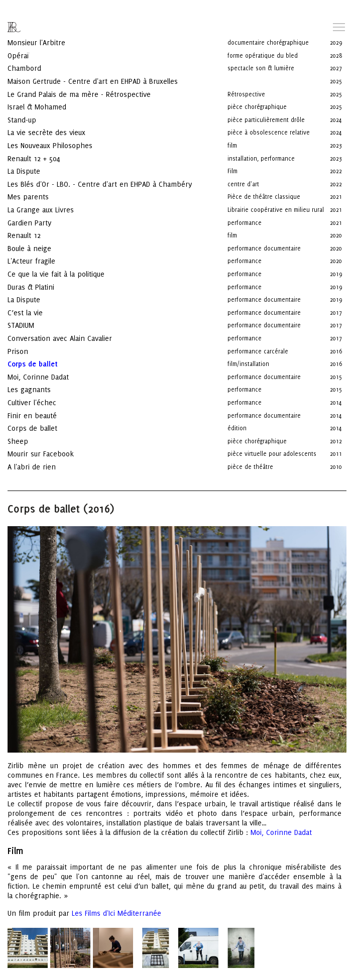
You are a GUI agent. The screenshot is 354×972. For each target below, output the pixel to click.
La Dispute (33, 157)
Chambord (33, 54)
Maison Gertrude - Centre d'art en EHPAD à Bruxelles (102, 67)
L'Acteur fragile (40, 247)
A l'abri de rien (41, 452)
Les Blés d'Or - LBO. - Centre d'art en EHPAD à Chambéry (109, 170)
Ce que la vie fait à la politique (65, 260)
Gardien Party (38, 208)
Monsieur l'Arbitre (45, 28)
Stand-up (31, 105)
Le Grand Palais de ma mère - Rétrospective (88, 80)
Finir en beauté (41, 401)
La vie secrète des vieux (55, 118)
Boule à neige (38, 234)
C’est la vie (34, 298)
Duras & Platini (40, 273)
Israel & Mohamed (46, 92)
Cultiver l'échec (41, 388)
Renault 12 (33, 221)
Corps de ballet (41, 414)
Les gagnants (38, 375)
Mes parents (37, 182)
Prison (27, 337)
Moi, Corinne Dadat (47, 363)
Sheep (27, 427)
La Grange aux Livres (51, 195)
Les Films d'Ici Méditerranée (116, 899)
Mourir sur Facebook (50, 439)
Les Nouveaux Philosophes (59, 131)
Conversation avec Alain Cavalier (69, 324)
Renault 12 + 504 (43, 144)
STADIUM (30, 311)
